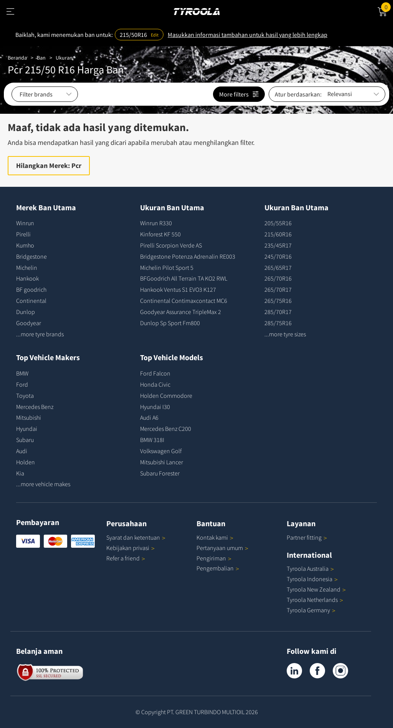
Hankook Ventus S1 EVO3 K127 (178, 289)
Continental (31, 300)
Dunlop (25, 312)
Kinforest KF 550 (160, 234)
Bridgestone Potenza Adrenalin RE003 (187, 256)
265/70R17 (278, 289)
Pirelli (23, 234)
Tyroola (310, 568)
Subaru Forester (160, 473)
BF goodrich (31, 289)
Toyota (25, 395)
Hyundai (26, 428)
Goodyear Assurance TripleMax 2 (180, 312)
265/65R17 (278, 267)
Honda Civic (155, 384)
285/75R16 (278, 323)
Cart (387, 6)
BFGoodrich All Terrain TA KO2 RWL (183, 278)
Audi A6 (149, 417)
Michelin (26, 267)
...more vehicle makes (43, 484)
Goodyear (28, 323)
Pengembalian (215, 568)
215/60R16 (278, 234)
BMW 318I (152, 440)
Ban (41, 57)
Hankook (27, 278)
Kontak (214, 537)
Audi (21, 451)
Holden (25, 462)
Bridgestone (31, 256)
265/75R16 (278, 300)
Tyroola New (316, 589)
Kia (20, 473)
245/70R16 (278, 256)
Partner (307, 537)
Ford (22, 384)
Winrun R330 (156, 223)
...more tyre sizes (285, 334)
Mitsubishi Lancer (161, 462)
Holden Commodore (166, 395)
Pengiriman (211, 558)
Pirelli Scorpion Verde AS (171, 245)
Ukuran (64, 57)
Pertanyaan (222, 548)
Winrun (25, 223)
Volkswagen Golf (161, 451)
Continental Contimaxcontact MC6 (183, 300)
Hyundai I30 (155, 407)
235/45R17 (278, 245)
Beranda (17, 57)
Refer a (125, 558)
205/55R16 (278, 223)
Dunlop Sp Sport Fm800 (170, 323)
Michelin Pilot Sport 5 (166, 267)
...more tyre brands (40, 334)
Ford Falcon (155, 373)
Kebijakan (130, 548)
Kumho (25, 245)
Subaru (25, 440)
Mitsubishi (28, 417)
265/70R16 (278, 278)
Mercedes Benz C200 (165, 428)
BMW (22, 373)
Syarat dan (135, 537)
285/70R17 (278, 312)
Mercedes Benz (34, 407)
